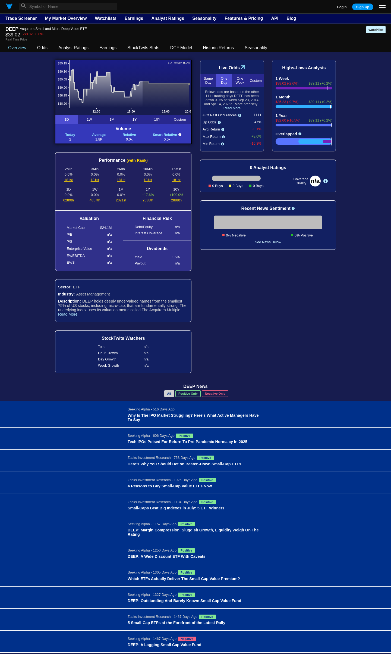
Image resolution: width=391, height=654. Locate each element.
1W (89, 119)
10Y (157, 119)
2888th (176, 200)
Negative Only (215, 393)
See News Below (268, 242)
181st (68, 180)
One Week (239, 80)
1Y (135, 119)
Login (342, 7)
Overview (17, 47)
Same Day (208, 80)
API (275, 18)
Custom (180, 119)
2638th (148, 200)
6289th (68, 200)
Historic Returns (218, 47)
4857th (95, 200)
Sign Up (362, 7)
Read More (67, 314)
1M (111, 119)
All (169, 393)
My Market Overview (66, 18)
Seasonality (204, 18)
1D (66, 119)
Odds (42, 47)
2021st (121, 200)
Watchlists (105, 18)
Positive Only (188, 393)
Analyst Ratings (167, 18)
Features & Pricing (244, 18)
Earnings (134, 18)
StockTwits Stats (143, 47)
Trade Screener (21, 18)
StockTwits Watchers (123, 338)
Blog (291, 18)
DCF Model (181, 47)
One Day (224, 80)
